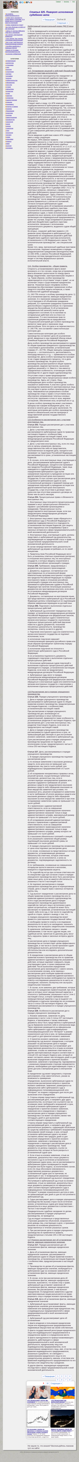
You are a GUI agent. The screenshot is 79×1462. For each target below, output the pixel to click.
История (8, 87)
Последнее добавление (13, 54)
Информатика (10, 82)
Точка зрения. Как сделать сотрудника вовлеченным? (14, 39)
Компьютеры (9, 89)
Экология (8, 146)
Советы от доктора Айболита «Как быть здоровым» (15, 31)
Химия (7, 143)
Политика (8, 115)
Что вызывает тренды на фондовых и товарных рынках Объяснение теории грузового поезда (37, 1431)
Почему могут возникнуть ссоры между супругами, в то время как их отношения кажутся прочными (15, 20)
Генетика (8, 74)
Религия (8, 126)
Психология (9, 122)
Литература (9, 91)
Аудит (7, 67)
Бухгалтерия (9, 72)
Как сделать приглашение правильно (14, 35)
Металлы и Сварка (11, 106)
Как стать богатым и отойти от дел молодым (15, 28)
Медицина (8, 102)
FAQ (73, 1)
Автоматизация (10, 61)
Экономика (9, 148)
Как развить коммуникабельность (12, 14)
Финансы (8, 141)
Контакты (66, 1)
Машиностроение (11, 100)
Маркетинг (8, 96)
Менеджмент (9, 104)
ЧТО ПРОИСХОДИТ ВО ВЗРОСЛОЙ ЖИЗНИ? (58, 1401)
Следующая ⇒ (62, 23)
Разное (7, 124)
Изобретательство (11, 80)
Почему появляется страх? (14, 25)
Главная (58, 1)
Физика (7, 137)
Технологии (9, 133)
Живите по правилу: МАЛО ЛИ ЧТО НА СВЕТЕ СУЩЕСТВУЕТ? (61, 1430)
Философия (9, 139)
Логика (7, 93)
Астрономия (9, 65)
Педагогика (9, 113)
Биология (8, 69)
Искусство (8, 85)
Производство (10, 119)
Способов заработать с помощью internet (13, 47)
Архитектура (9, 63)
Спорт (7, 130)
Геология (8, 78)
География (9, 76)
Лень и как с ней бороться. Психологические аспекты (14, 43)
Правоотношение (11, 117)
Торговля (8, 135)
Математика (9, 98)
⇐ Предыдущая (49, 20)
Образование (9, 111)
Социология (9, 128)
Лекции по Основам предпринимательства (12, 51)
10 (47, 1383)
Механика (8, 109)
